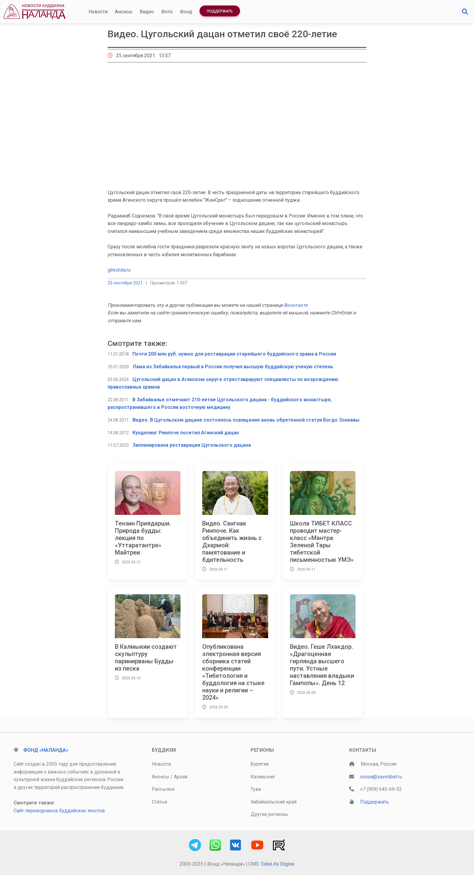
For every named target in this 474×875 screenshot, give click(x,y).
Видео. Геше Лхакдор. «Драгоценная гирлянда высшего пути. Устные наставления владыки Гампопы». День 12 (322, 665)
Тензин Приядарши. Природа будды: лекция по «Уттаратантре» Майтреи (143, 538)
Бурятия (260, 764)
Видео (147, 12)
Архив (181, 777)
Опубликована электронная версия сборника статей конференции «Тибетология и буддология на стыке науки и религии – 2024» (233, 672)
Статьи (159, 802)
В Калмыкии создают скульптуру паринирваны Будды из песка (146, 657)
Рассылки (163, 789)
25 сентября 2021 (125, 282)
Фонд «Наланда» (45, 750)
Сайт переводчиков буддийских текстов (59, 811)
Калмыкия (262, 777)
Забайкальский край (274, 802)
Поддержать (220, 11)
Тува (256, 789)
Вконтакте (295, 305)
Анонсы (123, 12)
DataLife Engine (277, 864)
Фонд (186, 12)
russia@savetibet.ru (381, 777)
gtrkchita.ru (119, 270)
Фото (167, 12)
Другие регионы (269, 814)
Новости (98, 12)
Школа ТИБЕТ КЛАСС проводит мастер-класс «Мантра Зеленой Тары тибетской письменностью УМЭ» (322, 541)
